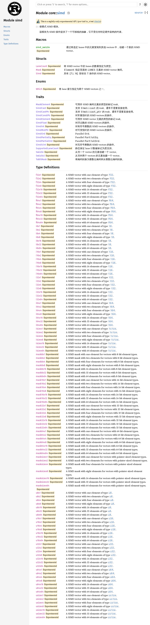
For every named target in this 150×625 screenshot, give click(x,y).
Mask (38, 69)
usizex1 (40, 595)
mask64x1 (41, 431)
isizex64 (40, 350)
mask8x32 (41, 372)
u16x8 (39, 529)
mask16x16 (41, 394)
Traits (6, 39)
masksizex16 (42, 478)
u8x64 (39, 514)
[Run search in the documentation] (86, 4)
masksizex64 (42, 485)
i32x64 (39, 299)
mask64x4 (41, 438)
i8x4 (38, 233)
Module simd (13, 20)
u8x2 (38, 496)
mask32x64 (42, 427)
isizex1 (39, 328)
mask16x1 (41, 380)
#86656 (97, 21)
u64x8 (39, 580)
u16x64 (39, 540)
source (139, 12)
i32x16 (39, 292)
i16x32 (39, 270)
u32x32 (39, 562)
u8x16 (39, 507)
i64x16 (39, 317)
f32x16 (39, 189)
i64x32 (39, 321)
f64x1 (38, 200)
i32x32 (39, 295)
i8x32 (38, 244)
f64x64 (39, 222)
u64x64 (40, 591)
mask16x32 (41, 398)
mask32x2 (41, 409)
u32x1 (39, 544)
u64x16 (39, 584)
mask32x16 (41, 420)
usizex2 (40, 599)
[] (146, 12)
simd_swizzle (43, 47)
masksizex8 (42, 471)
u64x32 (39, 588)
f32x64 (39, 196)
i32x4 (38, 284)
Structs (7, 31)
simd (61, 13)
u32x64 (39, 566)
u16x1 (39, 518)
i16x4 (38, 259)
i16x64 (39, 273)
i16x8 (38, 262)
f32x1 (38, 174)
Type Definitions (11, 43)
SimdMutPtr (42, 130)
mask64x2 (41, 435)
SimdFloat (41, 122)
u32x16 (39, 558)
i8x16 (38, 240)
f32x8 (39, 185)
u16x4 (39, 525)
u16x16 (39, 533)
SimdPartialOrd (44, 141)
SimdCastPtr (42, 111)
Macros (7, 26)
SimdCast (41, 108)
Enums (7, 35)
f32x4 (39, 182)
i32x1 (38, 277)
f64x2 (39, 204)
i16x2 (38, 255)
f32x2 (38, 178)
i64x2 (39, 306)
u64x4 (39, 577)
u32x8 (39, 555)
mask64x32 (42, 449)
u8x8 (38, 503)
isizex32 (40, 347)
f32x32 (39, 193)
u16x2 (39, 522)
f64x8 (39, 211)
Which (39, 89)
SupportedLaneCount (47, 148)
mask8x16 (41, 369)
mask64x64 (42, 453)
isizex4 (39, 336)
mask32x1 (41, 405)
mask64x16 (42, 446)
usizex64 (40, 617)
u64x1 (39, 569)
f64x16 (39, 215)
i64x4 (39, 310)
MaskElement (43, 104)
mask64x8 (41, 442)
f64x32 (39, 218)
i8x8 (38, 237)
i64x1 (38, 303)
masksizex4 (42, 464)
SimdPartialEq (43, 137)
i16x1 (38, 251)
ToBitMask (41, 159)
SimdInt (40, 126)
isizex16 (40, 343)
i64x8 (39, 314)
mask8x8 (40, 365)
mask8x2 (40, 358)
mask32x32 (41, 424)
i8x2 (38, 229)
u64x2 (39, 573)
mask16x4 (41, 387)
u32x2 (39, 547)
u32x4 (39, 551)
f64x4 (39, 207)
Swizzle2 (40, 155)
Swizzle (40, 152)
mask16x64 (42, 402)
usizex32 (40, 613)
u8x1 (38, 492)
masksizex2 (42, 460)
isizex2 (39, 332)
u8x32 (39, 511)
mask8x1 (40, 354)
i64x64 (39, 325)
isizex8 (39, 339)
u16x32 (39, 536)
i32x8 (38, 288)
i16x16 (39, 266)
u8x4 (38, 500)
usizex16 (40, 610)
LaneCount (41, 66)
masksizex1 (42, 456)
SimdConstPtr (43, 115)
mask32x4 (41, 413)
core (52, 13)
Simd (38, 73)
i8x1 (38, 226)
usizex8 (40, 606)
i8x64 (39, 248)
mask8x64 (41, 376)
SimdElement (43, 119)
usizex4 (40, 602)
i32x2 (38, 281)
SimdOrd (40, 133)
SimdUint (41, 144)
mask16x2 (41, 383)
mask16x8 (41, 391)
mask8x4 (40, 361)
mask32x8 (41, 416)
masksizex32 (42, 482)
